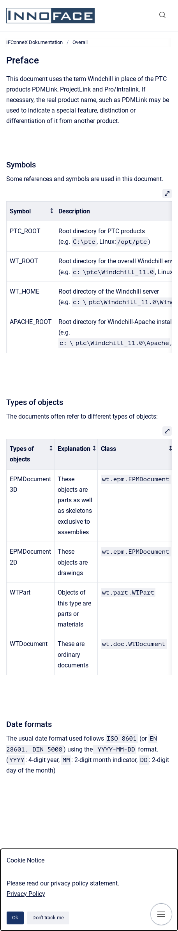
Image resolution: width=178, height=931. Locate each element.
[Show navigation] (161, 914)
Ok (15, 917)
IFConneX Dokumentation (34, 42)
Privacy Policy (26, 894)
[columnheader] (31, 211)
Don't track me (48, 917)
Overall (80, 42)
